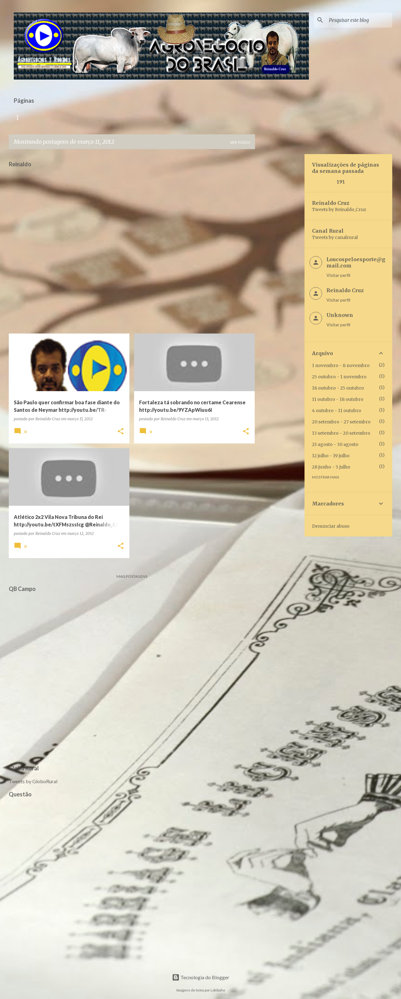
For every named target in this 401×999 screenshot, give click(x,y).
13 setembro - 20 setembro (341, 433)
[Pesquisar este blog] (359, 20)
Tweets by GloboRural (33, 781)
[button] (120, 431)
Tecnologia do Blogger (200, 977)
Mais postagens (132, 576)
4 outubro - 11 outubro (336, 410)
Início (20, 117)
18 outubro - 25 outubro (338, 388)
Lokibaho (218, 990)
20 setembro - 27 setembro (341, 422)
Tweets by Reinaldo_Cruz (339, 209)
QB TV (114, 117)
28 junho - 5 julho (331, 467)
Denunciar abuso (331, 526)
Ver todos (240, 142)
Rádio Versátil (55, 117)
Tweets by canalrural (335, 237)
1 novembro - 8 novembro (341, 365)
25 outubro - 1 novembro (339, 377)
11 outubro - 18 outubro (337, 399)
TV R (89, 117)
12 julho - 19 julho (331, 455)
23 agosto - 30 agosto (335, 444)
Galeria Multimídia (153, 117)
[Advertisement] (280, 248)
